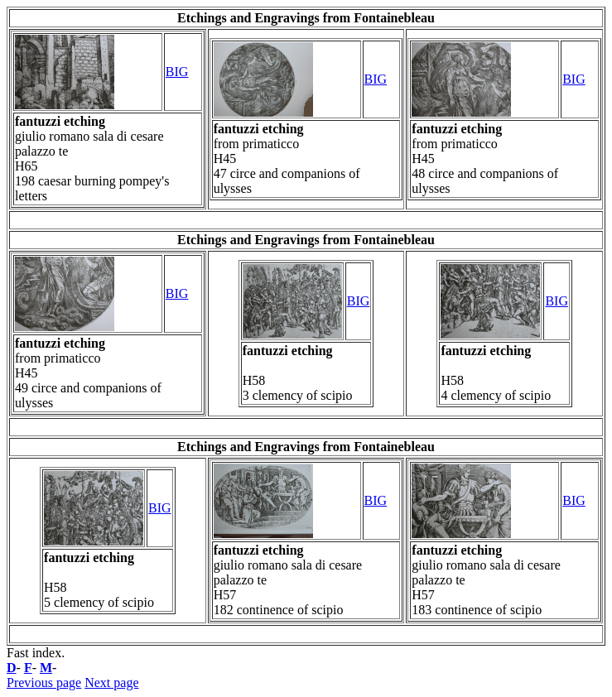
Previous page (44, 682)
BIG (177, 72)
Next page (111, 682)
